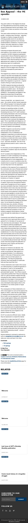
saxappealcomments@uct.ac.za (14, 336)
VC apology (7, 345)
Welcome (5, 391)
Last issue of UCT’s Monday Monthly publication (11, 447)
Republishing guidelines (14, 521)
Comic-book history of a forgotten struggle (13, 475)
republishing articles (15, 361)
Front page (5, 373)
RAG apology (7, 343)
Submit (21, 499)
